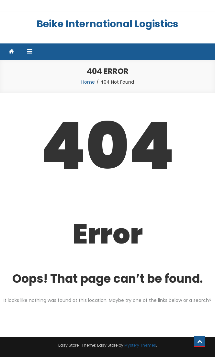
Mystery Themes (140, 345)
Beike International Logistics (107, 24)
